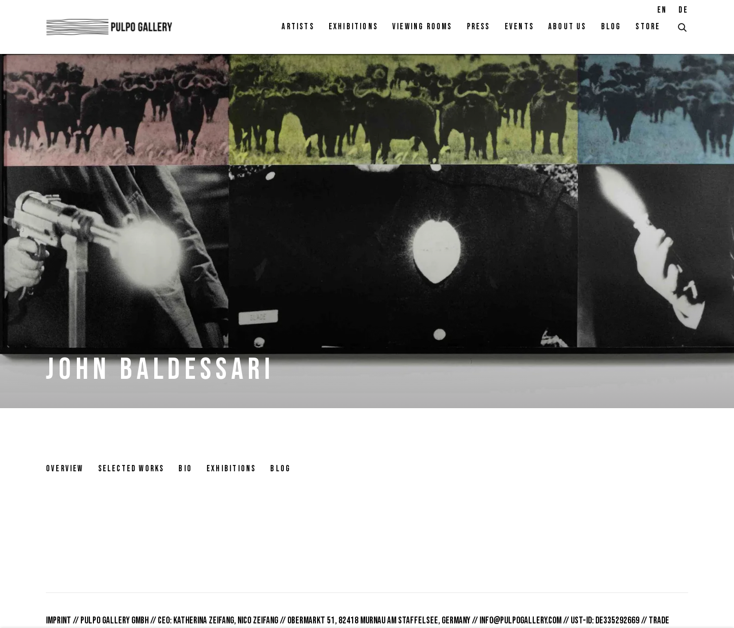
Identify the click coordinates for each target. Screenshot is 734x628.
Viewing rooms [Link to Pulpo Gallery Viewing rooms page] (422, 27)
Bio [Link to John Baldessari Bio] (185, 469)
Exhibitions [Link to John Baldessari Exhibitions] (231, 469)
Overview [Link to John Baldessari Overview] (65, 469)
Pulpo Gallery (109, 27)
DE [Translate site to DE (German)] (683, 10)
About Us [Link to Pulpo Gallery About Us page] (567, 27)
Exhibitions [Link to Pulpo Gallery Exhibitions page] (353, 27)
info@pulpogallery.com (520, 620)
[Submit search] (683, 26)
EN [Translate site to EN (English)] (662, 10)
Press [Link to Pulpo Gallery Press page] (478, 27)
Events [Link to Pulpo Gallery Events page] (519, 27)
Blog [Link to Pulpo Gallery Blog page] (611, 27)
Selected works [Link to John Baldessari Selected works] (131, 469)
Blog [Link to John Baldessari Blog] (280, 469)
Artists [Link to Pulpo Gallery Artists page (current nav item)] (298, 27)
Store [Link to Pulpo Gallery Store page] (647, 27)
